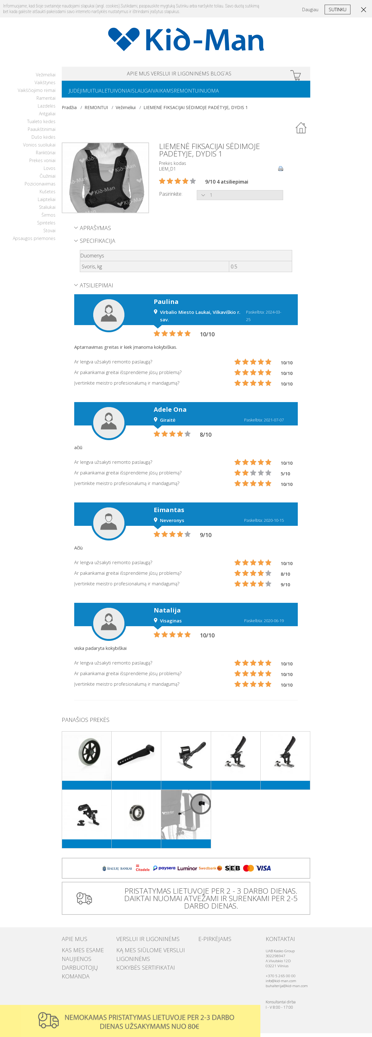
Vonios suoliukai (39, 148)
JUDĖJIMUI (83, 93)
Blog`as (245, 75)
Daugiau (310, 9)
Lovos (50, 172)
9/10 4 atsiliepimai (226, 185)
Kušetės (48, 195)
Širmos (48, 219)
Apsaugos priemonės (34, 242)
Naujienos (72, 959)
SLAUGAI (159, 93)
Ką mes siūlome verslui (140, 952)
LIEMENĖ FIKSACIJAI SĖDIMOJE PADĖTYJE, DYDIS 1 (195, 111)
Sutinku (337, 9)
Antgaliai (47, 117)
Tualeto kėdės (41, 125)
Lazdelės (47, 110)
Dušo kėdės (43, 141)
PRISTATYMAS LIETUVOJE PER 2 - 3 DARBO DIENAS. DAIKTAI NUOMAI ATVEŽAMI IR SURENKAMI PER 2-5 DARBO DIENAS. (208, 902)
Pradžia (69, 111)
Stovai (49, 234)
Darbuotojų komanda (85, 965)
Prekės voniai (42, 164)
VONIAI (136, 93)
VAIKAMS (185, 93)
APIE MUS (114, 75)
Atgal (301, 132)
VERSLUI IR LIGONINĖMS (180, 75)
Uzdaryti (253, 1011)
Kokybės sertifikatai (137, 965)
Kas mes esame (77, 952)
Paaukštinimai (42, 133)
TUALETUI (111, 93)
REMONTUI (214, 93)
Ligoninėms (128, 959)
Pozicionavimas (40, 187)
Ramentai (46, 102)
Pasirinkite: (170, 197)
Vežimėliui (126, 111)
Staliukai (47, 211)
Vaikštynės (45, 86)
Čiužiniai (48, 180)
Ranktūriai (46, 156)
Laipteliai (47, 203)
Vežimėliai (46, 78)
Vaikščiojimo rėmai (37, 94)
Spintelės (46, 226)
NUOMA (241, 93)
